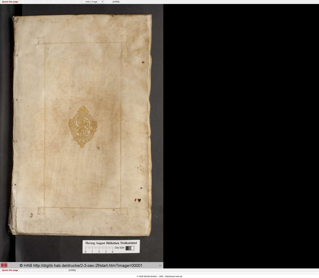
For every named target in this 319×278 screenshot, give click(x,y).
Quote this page (10, 1)
